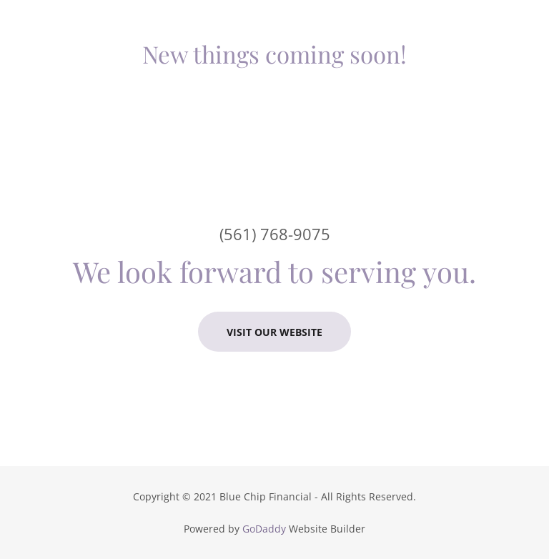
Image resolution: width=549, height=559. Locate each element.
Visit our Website (274, 332)
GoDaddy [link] (264, 528)
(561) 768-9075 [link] (274, 233)
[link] (274, 54)
